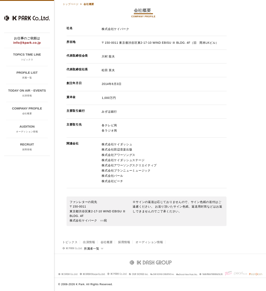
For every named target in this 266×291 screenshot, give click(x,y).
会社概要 (107, 242)
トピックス (70, 242)
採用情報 (124, 242)
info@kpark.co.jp (27, 42)
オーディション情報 (149, 242)
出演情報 (89, 242)
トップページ (71, 4)
